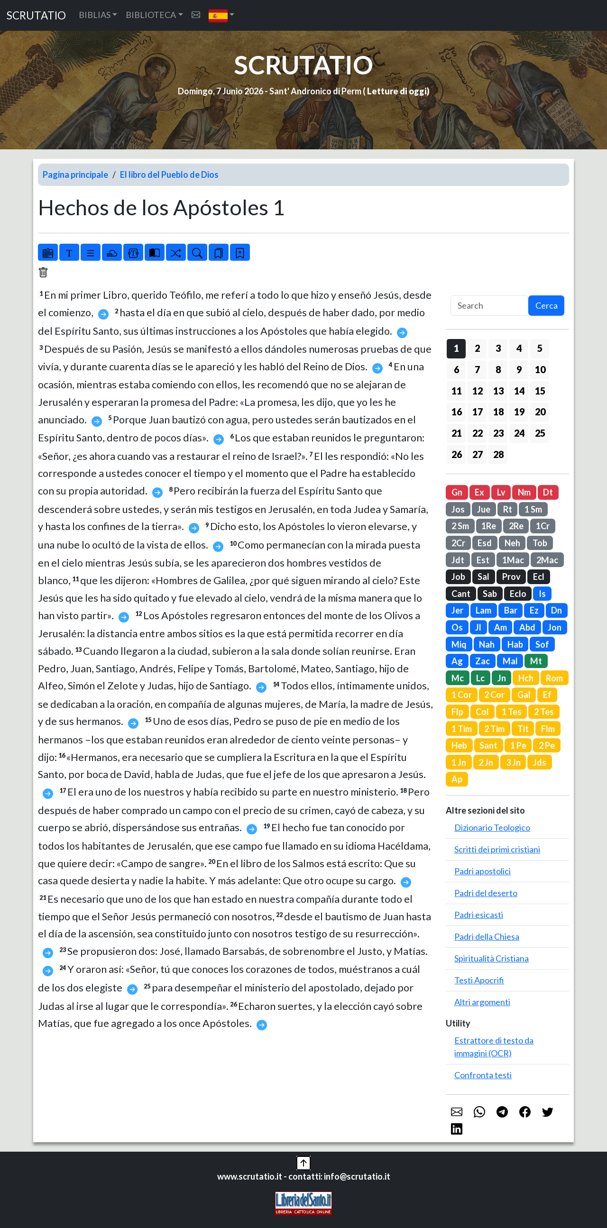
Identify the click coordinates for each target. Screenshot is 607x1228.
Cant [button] (460, 593)
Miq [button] (459, 644)
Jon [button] (554, 627)
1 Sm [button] (533, 509)
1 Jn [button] (458, 762)
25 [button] (540, 433)
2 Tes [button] (544, 711)
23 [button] (498, 433)
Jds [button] (539, 762)
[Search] (489, 305)
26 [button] (456, 454)
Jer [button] (457, 610)
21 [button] (456, 433)
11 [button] (456, 390)
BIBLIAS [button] (94, 14)
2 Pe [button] (547, 745)
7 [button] (477, 369)
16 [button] (456, 411)
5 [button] (540, 348)
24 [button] (519, 433)
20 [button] (540, 411)
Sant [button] (488, 745)
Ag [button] (457, 661)
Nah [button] (487, 644)
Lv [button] (501, 492)
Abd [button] (527, 627)
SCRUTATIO (36, 15)
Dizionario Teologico (492, 827)
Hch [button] (525, 678)
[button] (221, 15)
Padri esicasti (478, 914)
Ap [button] (456, 779)
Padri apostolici (482, 871)
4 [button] (519, 348)
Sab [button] (490, 593)
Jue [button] (483, 509)
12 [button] (477, 390)
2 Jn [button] (485, 762)
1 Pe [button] (518, 745)
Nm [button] (524, 492)
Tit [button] (523, 729)
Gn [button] (456, 492)
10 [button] (540, 369)
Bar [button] (510, 610)
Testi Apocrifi (479, 980)
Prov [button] (511, 576)
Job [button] (458, 576)
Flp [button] (457, 711)
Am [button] (500, 627)
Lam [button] (483, 610)
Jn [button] (501, 678)
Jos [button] (458, 509)
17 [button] (477, 411)
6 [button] (456, 369)
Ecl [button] (538, 576)
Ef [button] (547, 694)
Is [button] (542, 593)
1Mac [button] (513, 560)
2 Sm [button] (460, 526)
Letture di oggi (397, 91)
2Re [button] (516, 526)
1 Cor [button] (461, 694)
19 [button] (519, 411)
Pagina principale (75, 174)
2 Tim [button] (494, 729)
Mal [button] (510, 661)
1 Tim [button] (461, 729)
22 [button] (477, 433)
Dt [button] (548, 492)
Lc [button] (480, 678)
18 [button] (498, 411)
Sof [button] (542, 644)
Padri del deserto (485, 893)
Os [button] (457, 627)
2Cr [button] (458, 543)
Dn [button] (556, 610)
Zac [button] (482, 661)
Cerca (546, 305)
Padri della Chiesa (486, 936)
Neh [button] (512, 543)
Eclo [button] (518, 593)
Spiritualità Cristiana (491, 958)
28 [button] (498, 454)
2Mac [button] (547, 560)
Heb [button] (459, 745)
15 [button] (540, 390)
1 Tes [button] (512, 711)
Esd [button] (485, 543)
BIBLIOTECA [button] (151, 14)
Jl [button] (478, 627)
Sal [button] (483, 576)
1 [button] (456, 348)
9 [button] (519, 369)
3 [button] (498, 348)
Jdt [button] (457, 560)
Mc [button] (457, 678)
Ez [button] (534, 610)
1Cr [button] (543, 526)
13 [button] (498, 390)
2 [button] (477, 348)
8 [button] (498, 369)
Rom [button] (554, 678)
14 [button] (519, 390)
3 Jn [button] (513, 762)
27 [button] (477, 454)
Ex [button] (479, 492)
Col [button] (482, 711)
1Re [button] (488, 526)
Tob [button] (540, 543)
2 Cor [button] (494, 694)
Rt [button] (507, 509)
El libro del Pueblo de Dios (169, 174)
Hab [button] (515, 644)
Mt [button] (536, 661)
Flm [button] (548, 729)
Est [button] (483, 560)
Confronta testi (483, 1075)
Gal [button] (524, 694)
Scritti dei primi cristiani (497, 849)
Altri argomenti (482, 1002)
